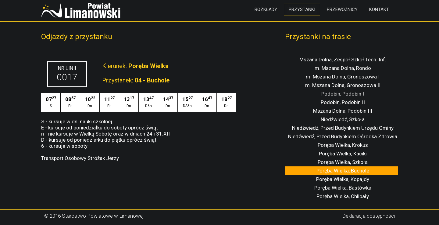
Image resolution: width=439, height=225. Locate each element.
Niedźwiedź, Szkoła (343, 119)
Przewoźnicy (342, 9)
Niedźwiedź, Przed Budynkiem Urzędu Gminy (343, 128)
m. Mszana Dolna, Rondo (343, 68)
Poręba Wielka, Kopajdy (342, 179)
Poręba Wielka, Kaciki (343, 154)
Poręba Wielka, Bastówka (342, 188)
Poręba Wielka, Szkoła (343, 162)
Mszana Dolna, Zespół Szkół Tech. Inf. (342, 59)
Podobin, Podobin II (343, 102)
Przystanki (302, 9)
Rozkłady (266, 9)
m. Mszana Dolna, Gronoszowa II (342, 85)
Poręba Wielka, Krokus (343, 145)
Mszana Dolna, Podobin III (342, 111)
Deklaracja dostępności (368, 216)
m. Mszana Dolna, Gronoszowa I (343, 77)
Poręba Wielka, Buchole (342, 171)
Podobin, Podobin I (342, 94)
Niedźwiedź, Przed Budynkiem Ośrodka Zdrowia (342, 136)
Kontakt (379, 9)
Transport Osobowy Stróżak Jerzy (80, 158)
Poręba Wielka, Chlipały (342, 196)
